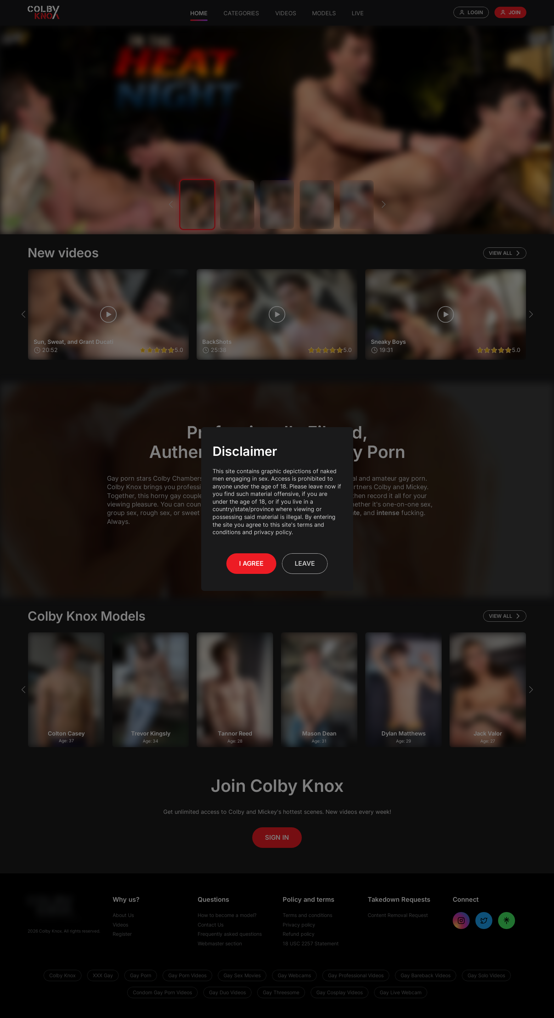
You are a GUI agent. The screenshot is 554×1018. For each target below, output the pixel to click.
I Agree (251, 559)
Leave (305, 559)
